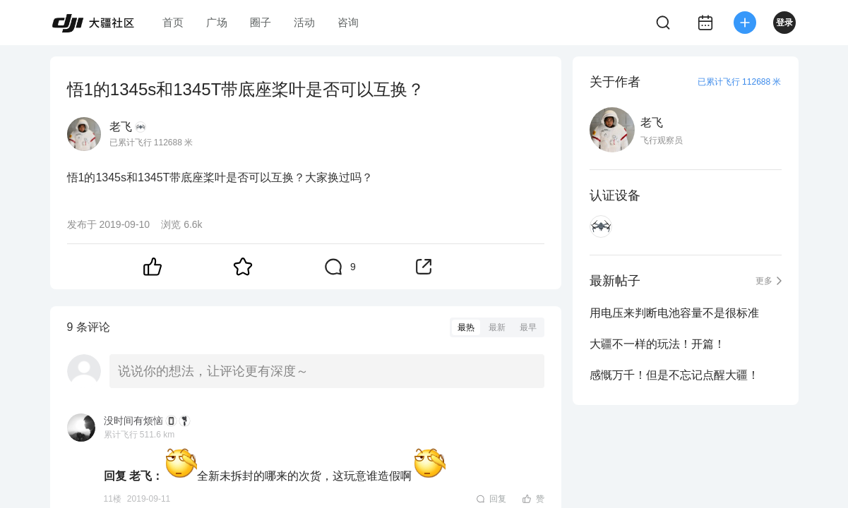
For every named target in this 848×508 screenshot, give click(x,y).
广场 (216, 22)
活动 (304, 22)
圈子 (260, 22)
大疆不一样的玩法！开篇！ (657, 344)
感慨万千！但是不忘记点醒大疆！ (674, 375)
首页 (173, 22)
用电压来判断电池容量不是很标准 (674, 313)
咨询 (348, 22)
